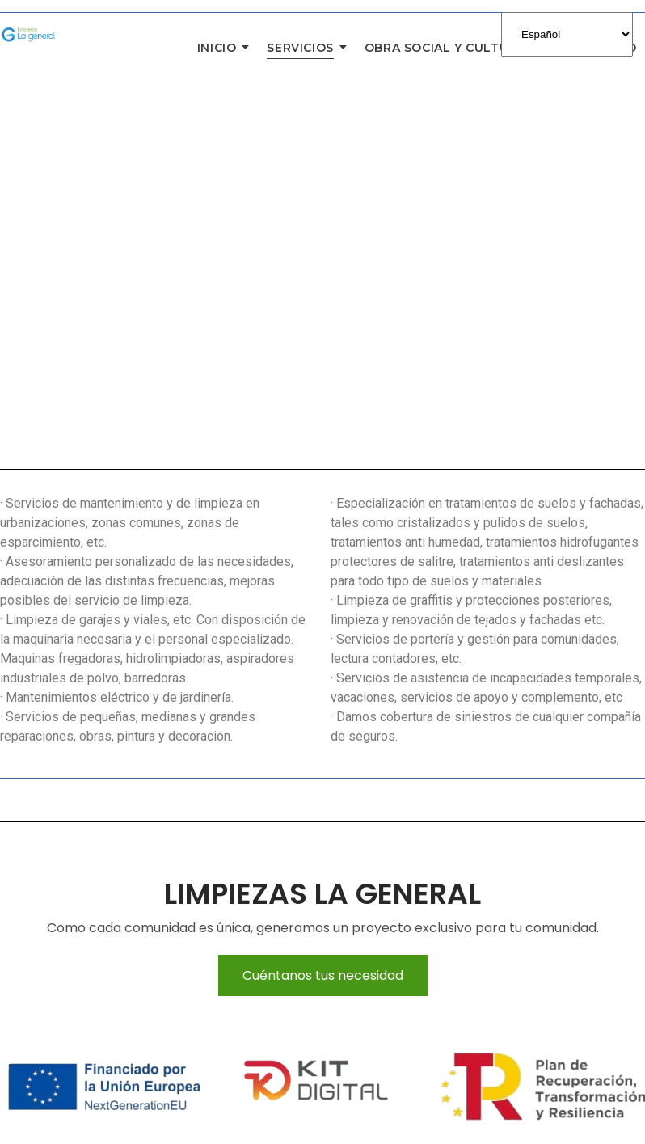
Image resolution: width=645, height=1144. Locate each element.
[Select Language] (567, 34)
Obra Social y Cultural (449, 47)
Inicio (220, 47)
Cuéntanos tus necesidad (322, 975)
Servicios (303, 47)
